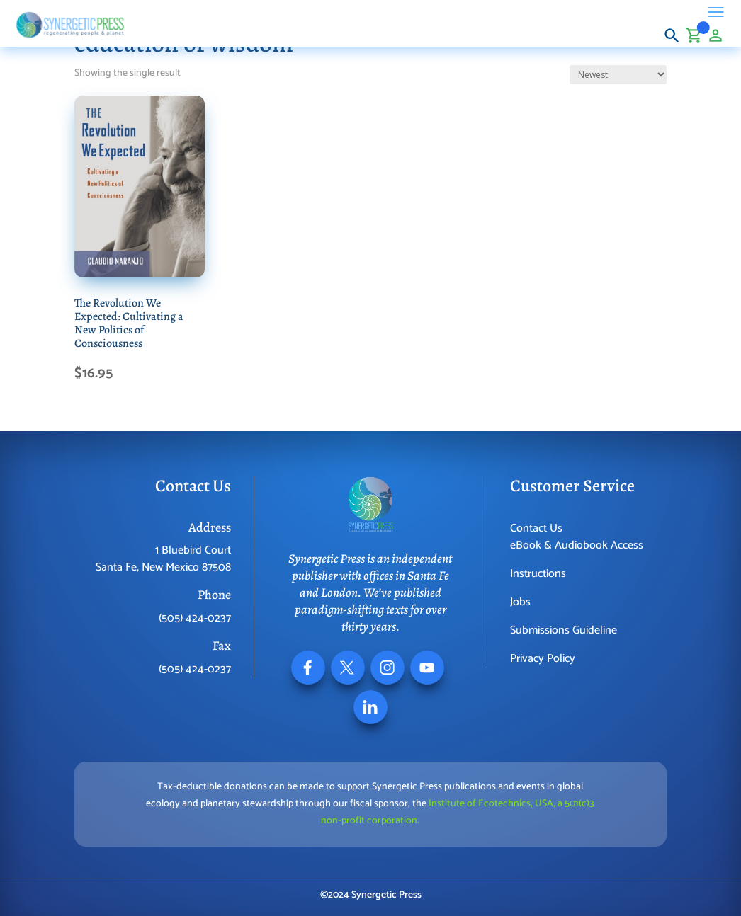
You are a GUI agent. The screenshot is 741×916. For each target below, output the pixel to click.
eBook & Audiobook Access (576, 545)
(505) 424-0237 (195, 618)
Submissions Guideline (563, 630)
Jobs (520, 602)
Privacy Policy (542, 658)
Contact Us (536, 528)
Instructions (538, 573)
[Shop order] (618, 74)
